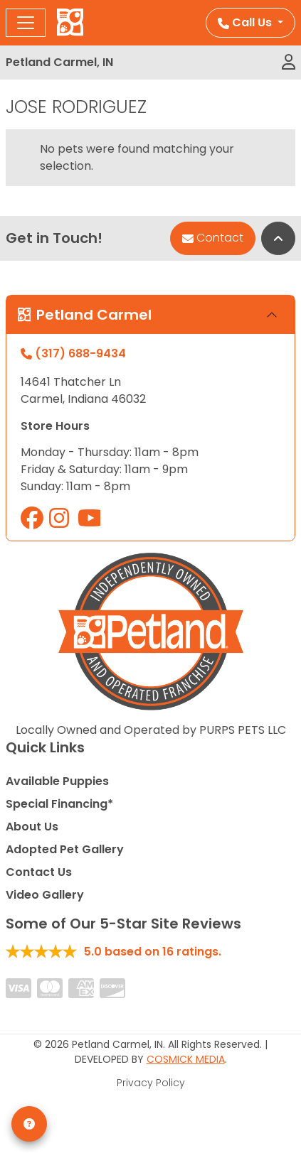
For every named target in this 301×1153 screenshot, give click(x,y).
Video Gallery (45, 895)
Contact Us (39, 872)
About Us (32, 826)
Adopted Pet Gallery (65, 849)
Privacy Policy (151, 1083)
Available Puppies (57, 781)
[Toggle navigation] (26, 23)
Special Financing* (59, 804)
